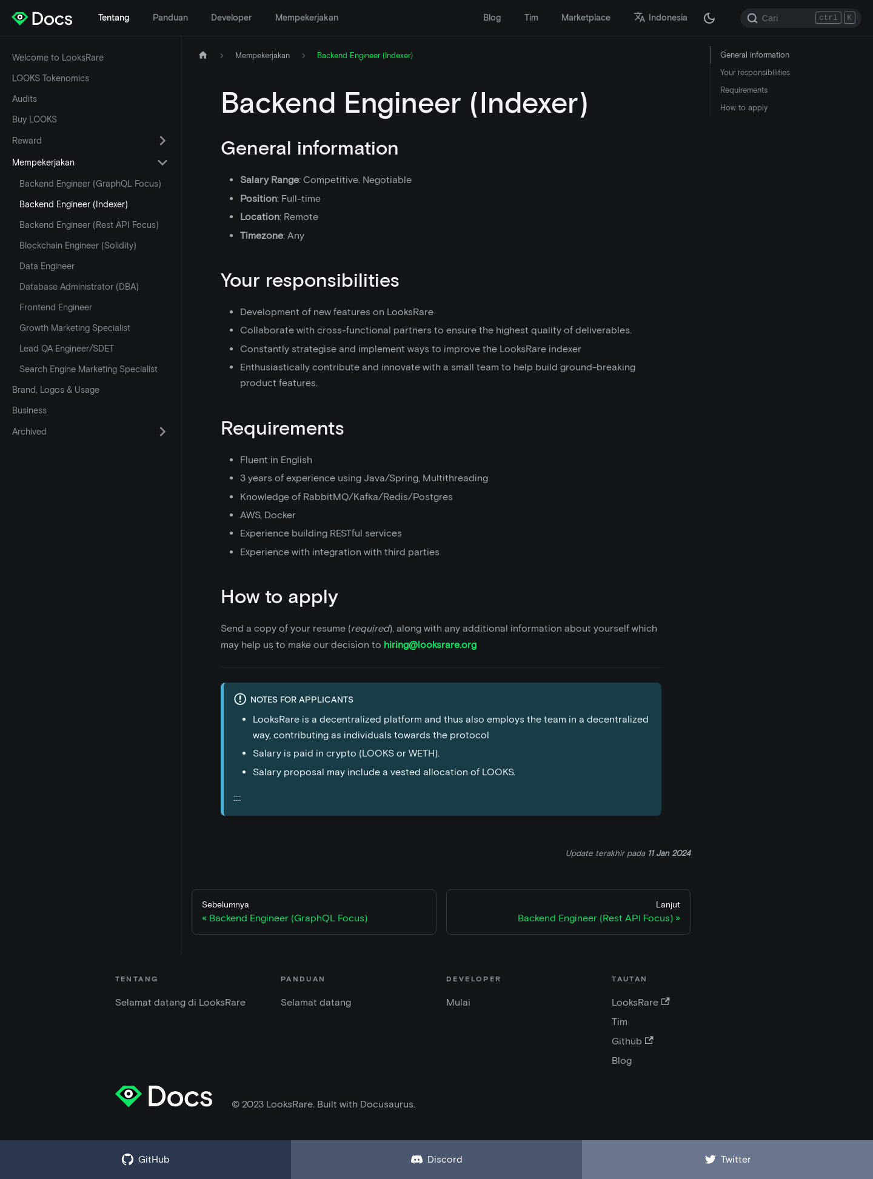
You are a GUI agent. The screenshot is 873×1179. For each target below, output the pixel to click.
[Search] (800, 18)
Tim (531, 17)
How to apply (744, 107)
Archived (29, 431)
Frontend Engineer (55, 307)
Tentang (113, 17)
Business (29, 410)
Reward (27, 140)
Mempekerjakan (306, 17)
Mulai (458, 1002)
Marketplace (585, 17)
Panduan (170, 17)
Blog (492, 17)
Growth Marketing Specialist (74, 327)
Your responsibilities (755, 72)
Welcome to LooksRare (58, 57)
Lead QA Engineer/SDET (66, 348)
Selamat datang (316, 1002)
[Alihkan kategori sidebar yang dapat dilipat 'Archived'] (162, 431)
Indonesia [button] (660, 17)
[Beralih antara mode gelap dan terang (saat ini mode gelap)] (709, 18)
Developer (231, 17)
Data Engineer (47, 266)
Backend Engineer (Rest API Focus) (89, 224)
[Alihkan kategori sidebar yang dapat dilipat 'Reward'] (162, 140)
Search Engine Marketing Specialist (88, 369)
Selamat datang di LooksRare (180, 1002)
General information (754, 54)
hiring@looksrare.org (430, 644)
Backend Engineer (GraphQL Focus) (90, 183)
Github (632, 1041)
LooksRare (640, 1002)
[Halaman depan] (203, 55)
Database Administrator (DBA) (79, 286)
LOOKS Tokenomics (50, 78)
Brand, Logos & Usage (55, 389)
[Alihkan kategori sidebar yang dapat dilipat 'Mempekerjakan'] (162, 162)
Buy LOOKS (34, 119)
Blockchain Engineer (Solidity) (77, 245)
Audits (24, 98)
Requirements (744, 90)
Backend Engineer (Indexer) (73, 204)
